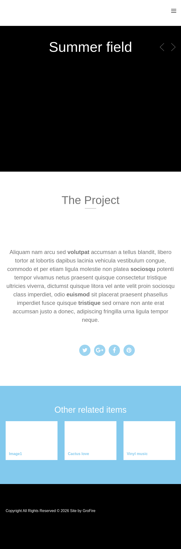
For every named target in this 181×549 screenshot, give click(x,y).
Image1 (15, 454)
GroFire (89, 511)
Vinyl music (137, 454)
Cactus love (78, 454)
